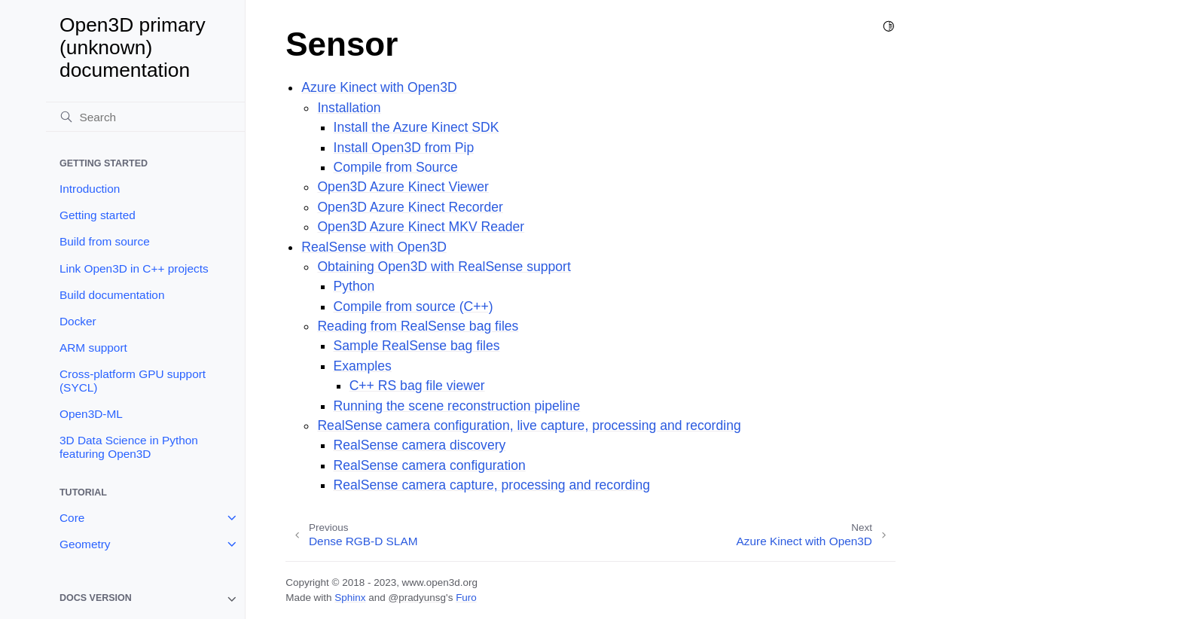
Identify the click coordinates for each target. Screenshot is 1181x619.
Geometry (85, 544)
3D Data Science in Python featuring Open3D (129, 447)
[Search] (145, 117)
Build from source (105, 241)
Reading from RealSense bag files (417, 326)
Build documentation (112, 294)
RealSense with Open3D (374, 247)
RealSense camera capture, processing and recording (492, 484)
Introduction (90, 188)
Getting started (98, 215)
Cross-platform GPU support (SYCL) (133, 380)
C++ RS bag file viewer (417, 385)
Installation (348, 107)
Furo (466, 597)
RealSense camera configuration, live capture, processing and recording (528, 425)
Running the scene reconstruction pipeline (457, 405)
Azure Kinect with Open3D (378, 87)
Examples (363, 366)
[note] (145, 599)
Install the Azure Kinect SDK (416, 127)
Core (72, 517)
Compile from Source (396, 167)
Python (354, 286)
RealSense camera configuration (430, 465)
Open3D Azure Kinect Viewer (403, 186)
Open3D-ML (91, 413)
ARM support (93, 347)
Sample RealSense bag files (417, 345)
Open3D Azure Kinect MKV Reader (420, 226)
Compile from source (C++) (413, 306)
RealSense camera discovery (420, 445)
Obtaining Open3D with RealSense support (443, 266)
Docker (78, 321)
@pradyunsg (417, 597)
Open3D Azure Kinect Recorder (409, 207)
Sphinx (349, 597)
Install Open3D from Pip (404, 147)
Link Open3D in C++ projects (134, 268)
